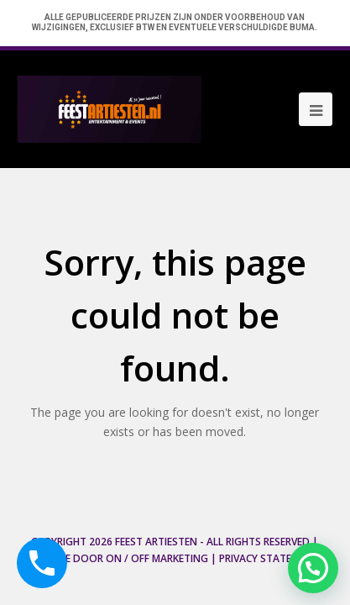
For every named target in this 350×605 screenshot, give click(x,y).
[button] (313, 568)
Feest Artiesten (156, 541)
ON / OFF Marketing (157, 558)
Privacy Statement (269, 558)
